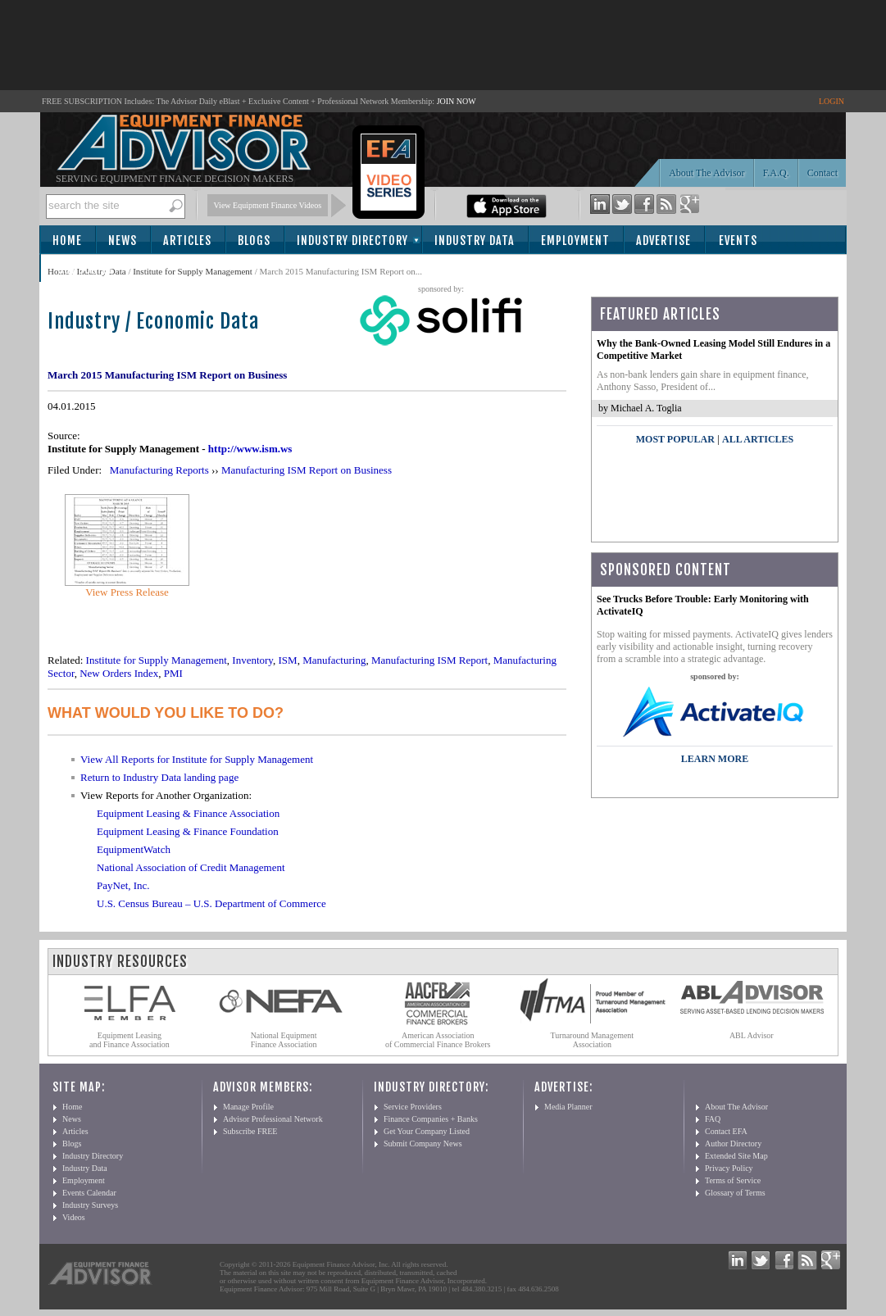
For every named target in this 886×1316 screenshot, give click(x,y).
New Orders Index (119, 673)
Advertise (663, 240)
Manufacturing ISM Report (429, 660)
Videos (73, 1217)
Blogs (254, 240)
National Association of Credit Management (191, 867)
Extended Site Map (736, 1155)
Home (67, 240)
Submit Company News (423, 1143)
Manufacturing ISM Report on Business (306, 470)
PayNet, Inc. (123, 885)
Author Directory (733, 1143)
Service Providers (413, 1106)
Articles (187, 240)
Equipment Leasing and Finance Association (129, 1040)
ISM (288, 660)
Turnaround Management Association (592, 1040)
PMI (173, 673)
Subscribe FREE (250, 1131)
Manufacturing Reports (159, 470)
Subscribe (85, 269)
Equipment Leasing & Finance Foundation (188, 831)
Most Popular (675, 439)
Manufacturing (334, 660)
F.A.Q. (776, 173)
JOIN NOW (456, 101)
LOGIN (831, 101)
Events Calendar (89, 1192)
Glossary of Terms (735, 1192)
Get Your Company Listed (427, 1131)
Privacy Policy (729, 1168)
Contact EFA (726, 1131)
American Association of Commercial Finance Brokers (438, 1040)
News (122, 240)
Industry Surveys (90, 1204)
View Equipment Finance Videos (268, 205)
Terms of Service (733, 1180)
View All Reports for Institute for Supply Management (196, 759)
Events (738, 240)
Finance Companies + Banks (431, 1118)
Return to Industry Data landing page (159, 777)
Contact (822, 173)
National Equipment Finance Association (284, 1040)
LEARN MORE (714, 759)
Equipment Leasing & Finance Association (188, 813)
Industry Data (474, 240)
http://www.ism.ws (250, 448)
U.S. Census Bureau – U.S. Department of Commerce (211, 903)
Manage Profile (248, 1106)
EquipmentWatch (133, 849)
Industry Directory (352, 240)
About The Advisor (706, 173)
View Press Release (127, 592)
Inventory (252, 660)
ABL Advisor (751, 1035)
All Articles (757, 439)
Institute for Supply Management (192, 271)
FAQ (712, 1118)
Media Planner (568, 1106)
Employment (575, 240)
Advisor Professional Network (273, 1118)
